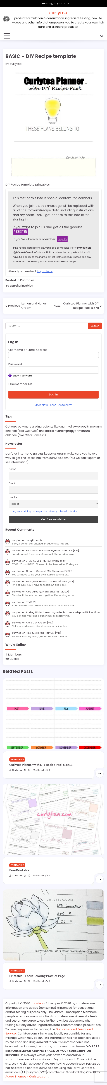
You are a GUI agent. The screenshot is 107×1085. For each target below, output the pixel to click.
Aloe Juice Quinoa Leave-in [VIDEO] (47, 591)
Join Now (41, 405)
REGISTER (20, 231)
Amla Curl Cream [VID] (39, 622)
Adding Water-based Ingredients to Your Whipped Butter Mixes (63, 612)
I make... (14, 497)
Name (12, 469)
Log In (62, 239)
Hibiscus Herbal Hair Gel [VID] (43, 633)
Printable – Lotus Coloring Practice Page (37, 976)
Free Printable (19, 870)
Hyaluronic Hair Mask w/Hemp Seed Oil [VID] (52, 550)
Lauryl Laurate (34, 540)
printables (25, 286)
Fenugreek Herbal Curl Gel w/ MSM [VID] (50, 581)
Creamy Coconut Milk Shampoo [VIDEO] (50, 571)
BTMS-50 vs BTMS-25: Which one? (46, 561)
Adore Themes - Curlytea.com (26, 1076)
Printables (27, 280)
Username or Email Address (27, 350)
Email (12, 483)
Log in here (45, 271)
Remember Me (20, 384)
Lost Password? (61, 405)
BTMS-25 (31, 602)
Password (15, 364)
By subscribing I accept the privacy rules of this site (45, 511)
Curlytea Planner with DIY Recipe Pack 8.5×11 (41, 765)
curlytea (58, 12)
